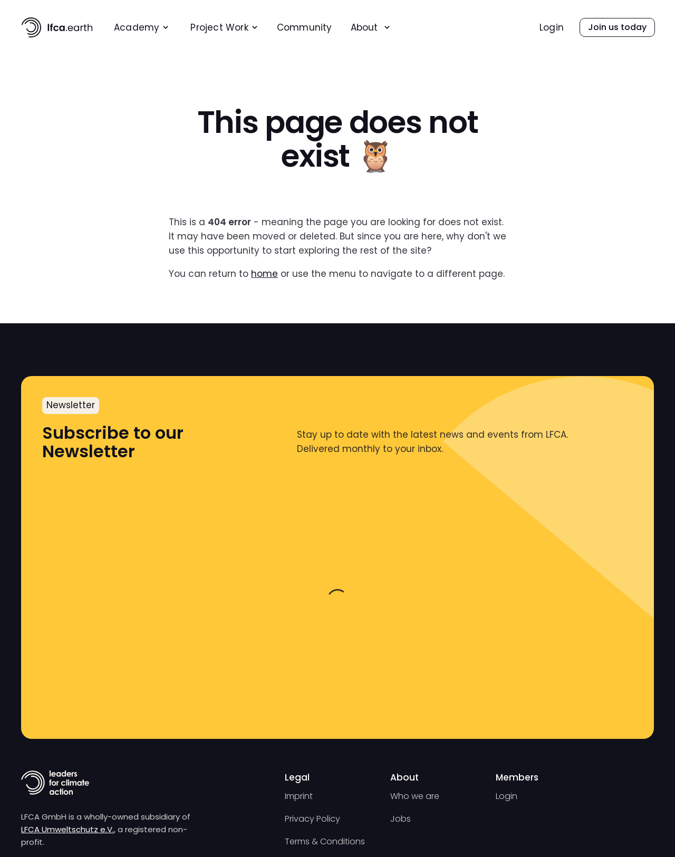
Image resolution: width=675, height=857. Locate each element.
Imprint (299, 796)
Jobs (400, 819)
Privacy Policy (312, 819)
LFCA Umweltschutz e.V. (67, 829)
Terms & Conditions (325, 841)
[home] (57, 27)
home (264, 273)
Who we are (414, 796)
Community (304, 27)
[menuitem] (141, 27)
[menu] (283, 27)
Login (551, 27)
